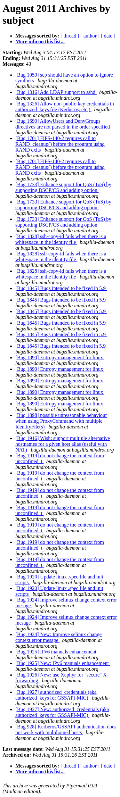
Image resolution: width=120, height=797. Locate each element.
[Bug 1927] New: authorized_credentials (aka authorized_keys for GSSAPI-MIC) (62, 712)
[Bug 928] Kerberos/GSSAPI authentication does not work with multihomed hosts (65, 729)
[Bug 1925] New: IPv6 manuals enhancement (62, 663)
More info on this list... (40, 41)
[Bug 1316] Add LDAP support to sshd (56, 92)
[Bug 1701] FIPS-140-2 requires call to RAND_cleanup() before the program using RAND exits (60, 144)
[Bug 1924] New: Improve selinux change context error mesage (58, 637)
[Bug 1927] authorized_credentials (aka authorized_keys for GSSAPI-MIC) (56, 695)
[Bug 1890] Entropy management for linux (59, 357)
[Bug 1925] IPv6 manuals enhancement (56, 651)
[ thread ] (69, 35)
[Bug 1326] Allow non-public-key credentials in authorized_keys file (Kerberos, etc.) (64, 106)
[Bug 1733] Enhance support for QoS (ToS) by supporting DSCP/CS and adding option (63, 187)
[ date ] (108, 35)
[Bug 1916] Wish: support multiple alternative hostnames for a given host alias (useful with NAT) (62, 444)
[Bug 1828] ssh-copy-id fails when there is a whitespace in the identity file (60, 239)
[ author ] (90, 35)
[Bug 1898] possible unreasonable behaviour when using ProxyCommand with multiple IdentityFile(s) (61, 420)
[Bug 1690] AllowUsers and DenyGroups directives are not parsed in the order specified (63, 123)
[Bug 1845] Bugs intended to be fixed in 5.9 (61, 288)
